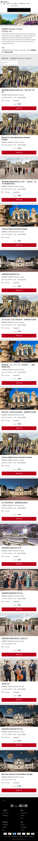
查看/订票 (19, 108)
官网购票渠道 (5, 815)
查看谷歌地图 (9, 52)
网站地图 (26, 836)
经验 (3, 830)
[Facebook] (12, 805)
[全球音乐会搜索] (19, 10)
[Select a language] (19, 800)
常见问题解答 (23, 827)
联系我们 (22, 824)
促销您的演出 (5, 824)
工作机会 (22, 830)
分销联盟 (4, 827)
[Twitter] (23, 806)
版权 (9, 836)
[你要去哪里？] (19, 5)
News (6, 836)
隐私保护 (21, 836)
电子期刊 (31, 836)
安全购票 (22, 815)
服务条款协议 (15, 836)
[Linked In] (26, 806)
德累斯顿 (33, 50)
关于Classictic (5, 813)
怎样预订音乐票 (24, 813)
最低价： (15, 104)
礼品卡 (22, 818)
